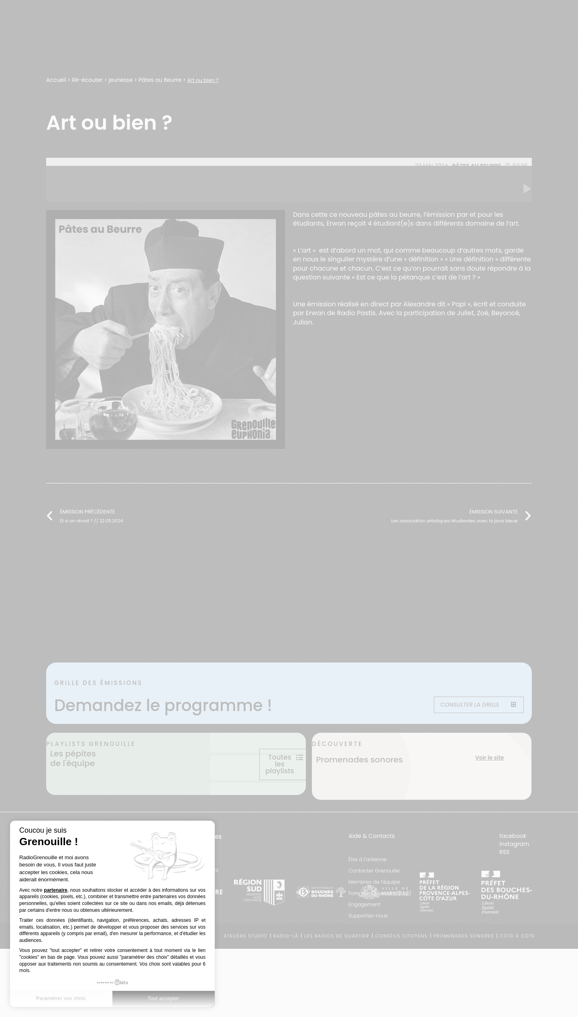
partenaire (55, 890)
